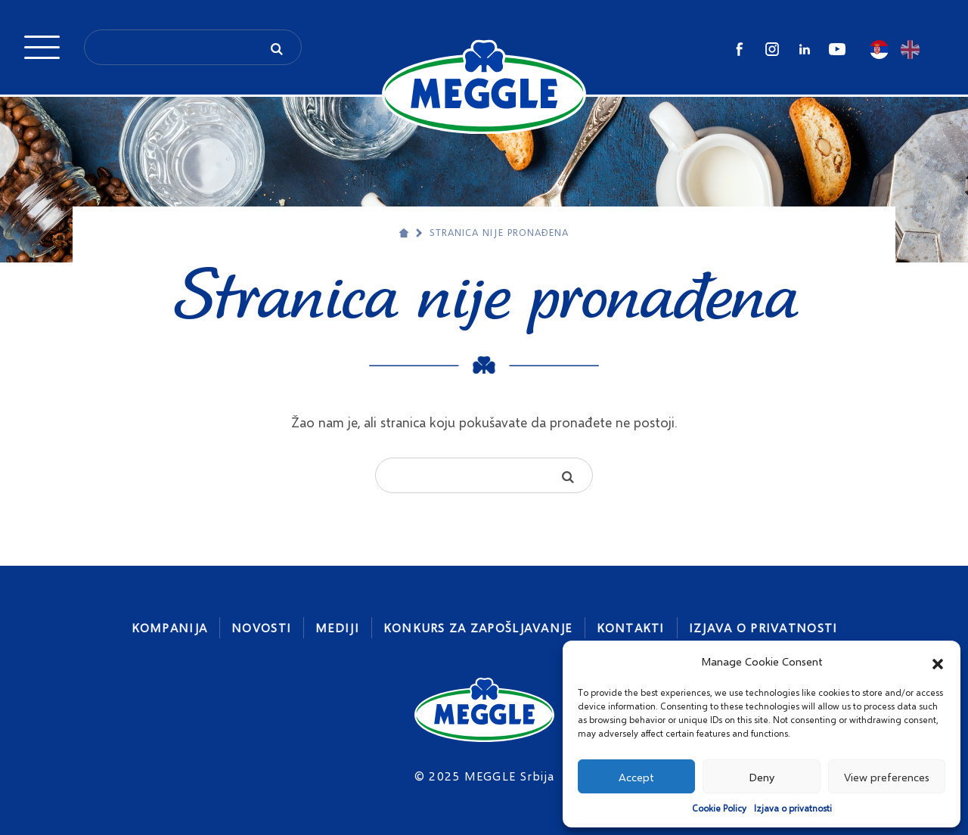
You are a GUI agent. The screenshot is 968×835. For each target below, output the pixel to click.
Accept (636, 777)
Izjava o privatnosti (793, 808)
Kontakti (631, 627)
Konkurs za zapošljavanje (477, 627)
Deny (761, 777)
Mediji (337, 627)
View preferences (886, 777)
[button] (937, 661)
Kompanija (170, 627)
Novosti (261, 627)
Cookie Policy (719, 808)
